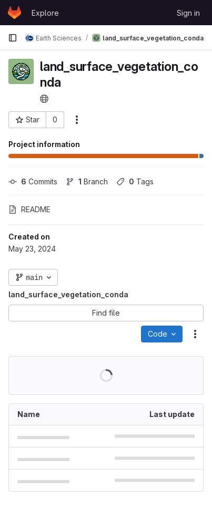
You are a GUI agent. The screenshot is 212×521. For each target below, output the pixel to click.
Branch (87, 181)
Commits (32, 181)
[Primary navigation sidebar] (12, 37)
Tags (135, 181)
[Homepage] (14, 12)
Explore (45, 12)
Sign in (188, 12)
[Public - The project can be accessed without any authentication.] (44, 99)
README (29, 209)
